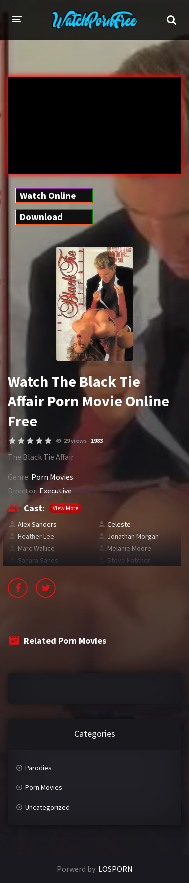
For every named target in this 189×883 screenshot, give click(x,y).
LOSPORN (115, 869)
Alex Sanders (37, 524)
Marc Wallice (36, 548)
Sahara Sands (38, 560)
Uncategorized (47, 807)
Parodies (38, 767)
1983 (97, 440)
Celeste (119, 524)
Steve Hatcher (128, 560)
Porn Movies (52, 477)
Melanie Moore (129, 548)
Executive (55, 490)
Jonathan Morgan (133, 536)
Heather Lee (36, 536)
